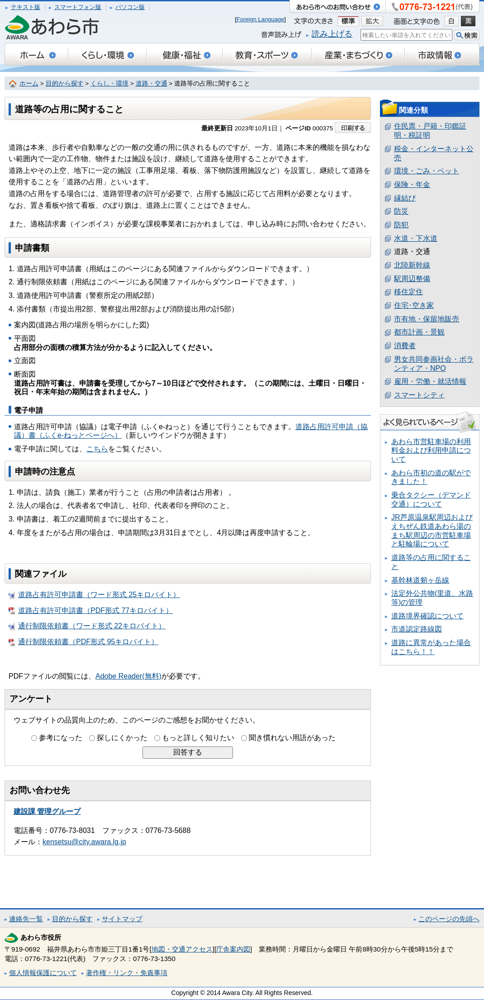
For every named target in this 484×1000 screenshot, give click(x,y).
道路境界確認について (427, 616)
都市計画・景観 (419, 332)
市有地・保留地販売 (426, 319)
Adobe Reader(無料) (128, 676)
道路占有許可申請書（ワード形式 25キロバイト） (94, 595)
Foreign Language (261, 19)
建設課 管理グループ (47, 811)
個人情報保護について (43, 972)
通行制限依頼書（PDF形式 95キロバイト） (83, 642)
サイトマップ (122, 919)
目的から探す (65, 83)
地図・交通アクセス (182, 949)
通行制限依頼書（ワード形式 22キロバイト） (87, 626)
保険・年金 (412, 184)
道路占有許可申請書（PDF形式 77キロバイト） (91, 611)
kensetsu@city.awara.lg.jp (84, 842)
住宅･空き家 (414, 305)
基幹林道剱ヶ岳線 (420, 580)
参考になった (60, 738)
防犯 (401, 225)
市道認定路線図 (416, 629)
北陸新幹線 (412, 265)
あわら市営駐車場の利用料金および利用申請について (431, 450)
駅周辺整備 (412, 278)
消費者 (405, 345)
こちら (97, 449)
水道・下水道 (415, 238)
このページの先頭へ (448, 919)
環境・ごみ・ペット (426, 171)
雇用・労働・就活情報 (430, 381)
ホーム (28, 83)
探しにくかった (122, 738)
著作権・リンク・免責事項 (126, 972)
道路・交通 (151, 83)
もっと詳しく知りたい (198, 738)
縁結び (405, 198)
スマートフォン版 (77, 7)
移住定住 (408, 292)
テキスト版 (25, 7)
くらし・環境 (109, 83)
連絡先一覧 (26, 919)
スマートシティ (419, 395)
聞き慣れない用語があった (292, 738)
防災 (401, 211)
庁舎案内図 (233, 949)
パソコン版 (130, 7)
